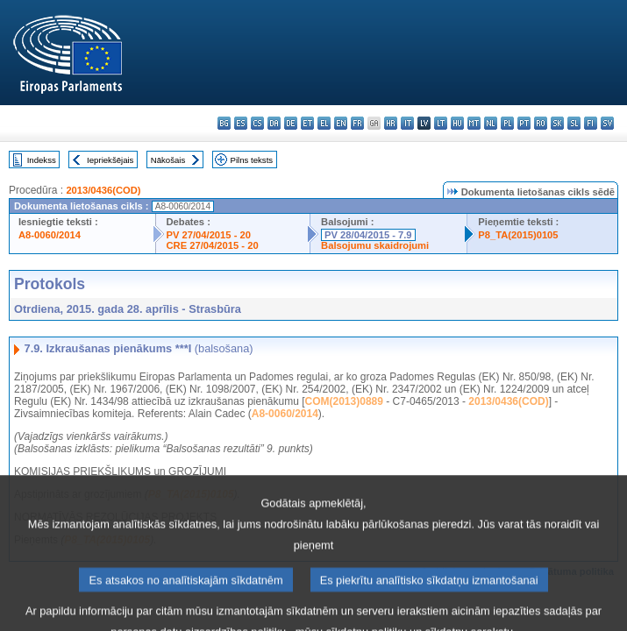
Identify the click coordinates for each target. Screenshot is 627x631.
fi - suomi (590, 123)
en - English (340, 123)
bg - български (224, 123)
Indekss (41, 160)
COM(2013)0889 (344, 401)
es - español (240, 123)
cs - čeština (257, 123)
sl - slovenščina (574, 123)
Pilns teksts (252, 160)
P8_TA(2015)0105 (518, 235)
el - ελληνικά (324, 123)
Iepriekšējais (110, 160)
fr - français (357, 123)
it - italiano (407, 123)
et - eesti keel (307, 123)
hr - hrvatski (390, 123)
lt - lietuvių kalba (440, 123)
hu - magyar (457, 123)
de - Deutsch (290, 123)
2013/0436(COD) (103, 190)
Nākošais (168, 160)
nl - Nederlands (490, 123)
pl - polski (507, 123)
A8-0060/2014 (49, 235)
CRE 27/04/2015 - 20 (213, 245)
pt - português (524, 123)
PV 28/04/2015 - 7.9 (368, 235)
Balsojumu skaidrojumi (375, 245)
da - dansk (274, 123)
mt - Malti (474, 123)
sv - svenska (607, 123)
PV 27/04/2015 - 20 (209, 235)
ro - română (540, 123)
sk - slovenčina (557, 123)
